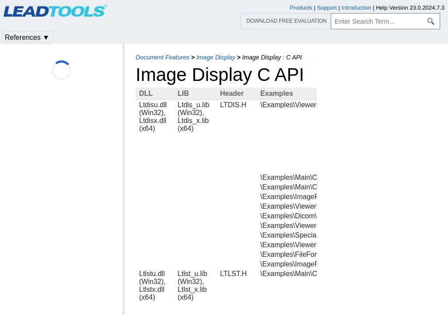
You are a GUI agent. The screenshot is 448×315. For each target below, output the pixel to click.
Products (301, 7)
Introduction (356, 7)
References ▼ (27, 37)
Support (327, 7)
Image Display (215, 57)
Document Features (162, 57)
